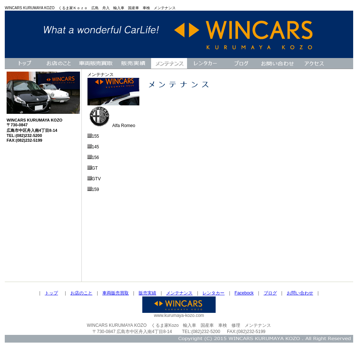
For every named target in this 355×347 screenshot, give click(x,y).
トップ (51, 293)
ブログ (270, 293)
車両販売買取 (115, 293)
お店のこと (81, 293)
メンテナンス (179, 293)
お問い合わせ (300, 293)
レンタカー (213, 293)
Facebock (244, 293)
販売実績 (147, 293)
